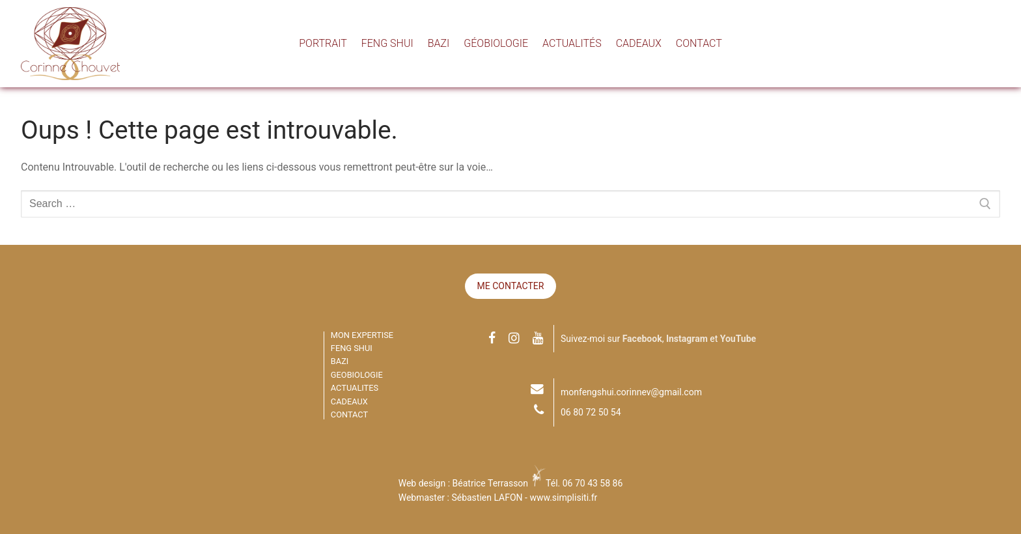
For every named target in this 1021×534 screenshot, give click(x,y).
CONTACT (349, 414)
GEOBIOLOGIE (357, 375)
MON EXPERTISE (362, 335)
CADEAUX (349, 401)
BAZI (339, 361)
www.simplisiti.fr (563, 497)
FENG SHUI (351, 348)
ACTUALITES (354, 388)
